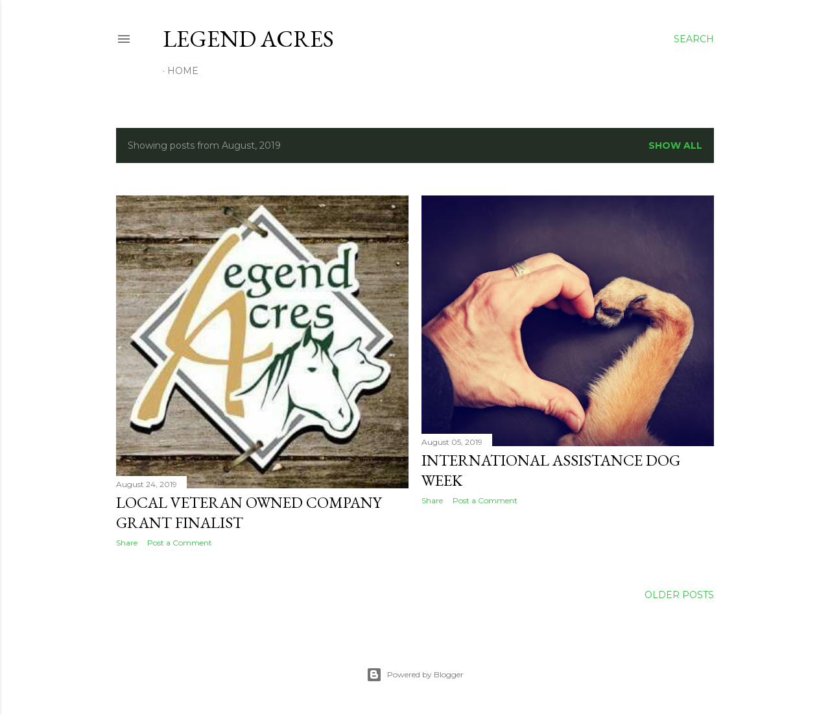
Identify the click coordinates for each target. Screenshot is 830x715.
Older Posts (679, 595)
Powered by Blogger (415, 675)
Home (182, 71)
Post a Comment (179, 542)
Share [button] (126, 542)
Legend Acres (248, 38)
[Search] (694, 39)
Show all (675, 145)
